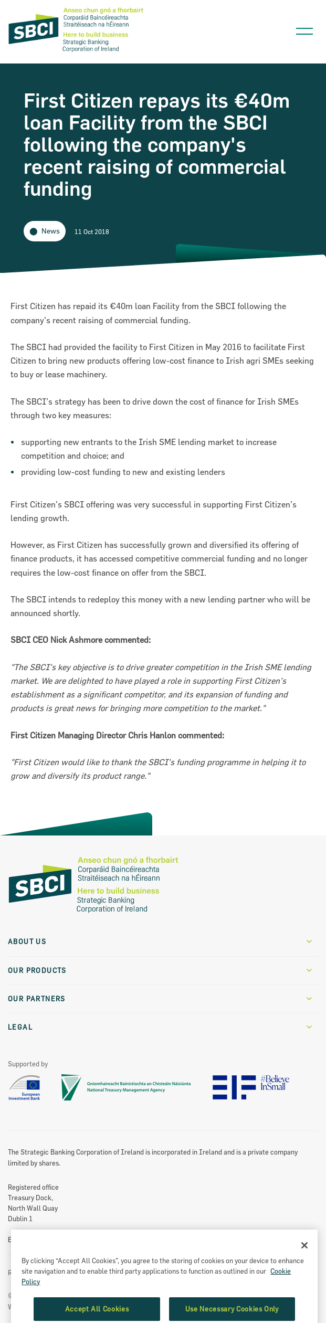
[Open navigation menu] (304, 28)
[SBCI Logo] (76, 52)
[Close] (304, 1268)
